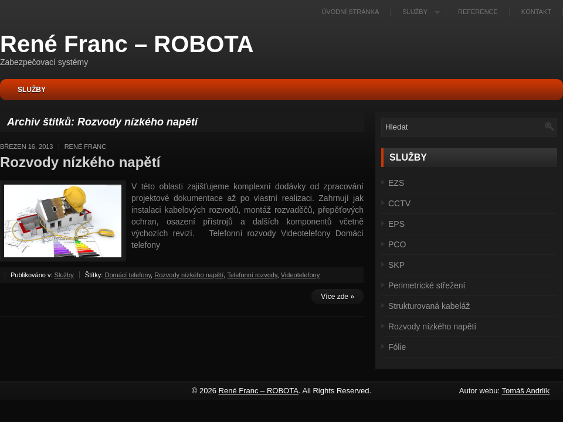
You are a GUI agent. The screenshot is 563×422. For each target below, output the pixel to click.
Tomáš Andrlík (526, 390)
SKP (396, 265)
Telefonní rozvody (252, 274)
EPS (396, 224)
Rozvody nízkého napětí (80, 162)
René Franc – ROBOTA (127, 44)
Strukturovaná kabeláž (429, 306)
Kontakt (536, 11)
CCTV (399, 203)
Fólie (397, 347)
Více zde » (337, 296)
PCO (397, 244)
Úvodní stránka (350, 11)
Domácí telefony (127, 274)
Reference (478, 11)
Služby (418, 12)
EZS (396, 183)
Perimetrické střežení (426, 285)
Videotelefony (300, 274)
